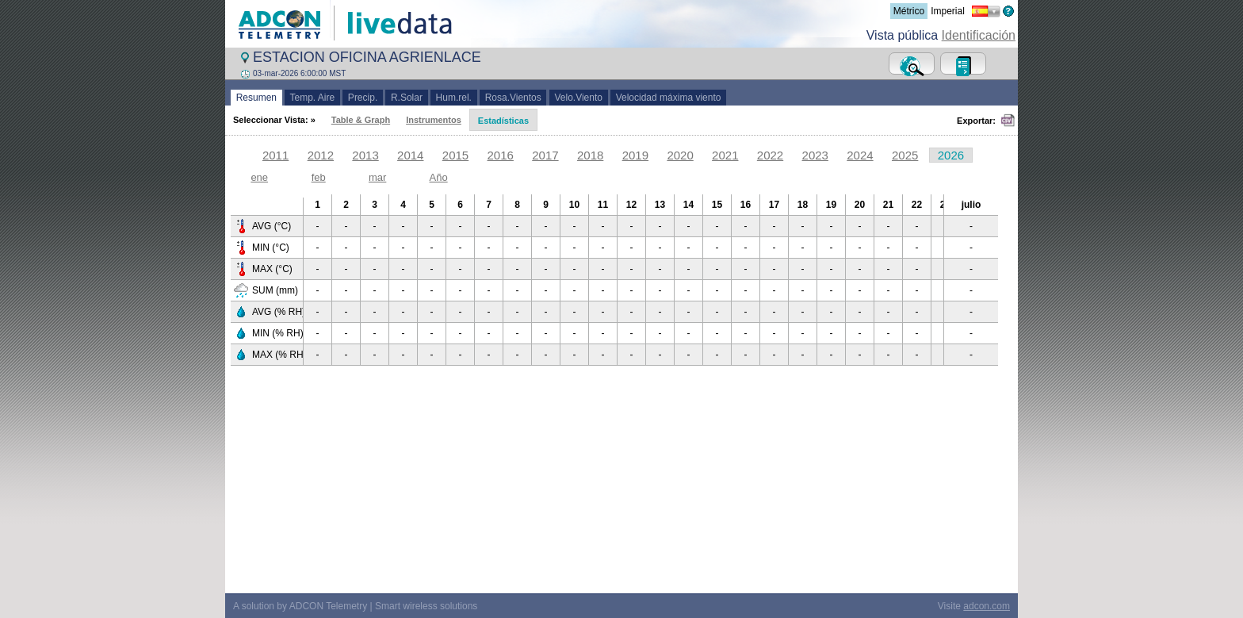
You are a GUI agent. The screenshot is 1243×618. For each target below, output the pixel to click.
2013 (365, 155)
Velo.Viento (578, 97)
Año (439, 177)
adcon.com (986, 606)
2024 (860, 155)
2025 (905, 155)
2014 (410, 155)
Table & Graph (360, 120)
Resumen (256, 97)
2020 (680, 155)
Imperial (948, 11)
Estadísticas (503, 120)
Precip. (362, 97)
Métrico (908, 11)
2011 (275, 155)
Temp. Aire (312, 97)
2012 (321, 155)
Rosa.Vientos (513, 97)
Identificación (978, 35)
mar (377, 177)
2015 (455, 155)
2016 (501, 155)
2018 (590, 155)
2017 (545, 155)
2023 (815, 155)
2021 (725, 155)
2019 (635, 155)
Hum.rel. (453, 97)
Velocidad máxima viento (668, 97)
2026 (951, 155)
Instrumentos (433, 120)
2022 (770, 155)
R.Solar (406, 97)
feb (319, 177)
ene (259, 177)
